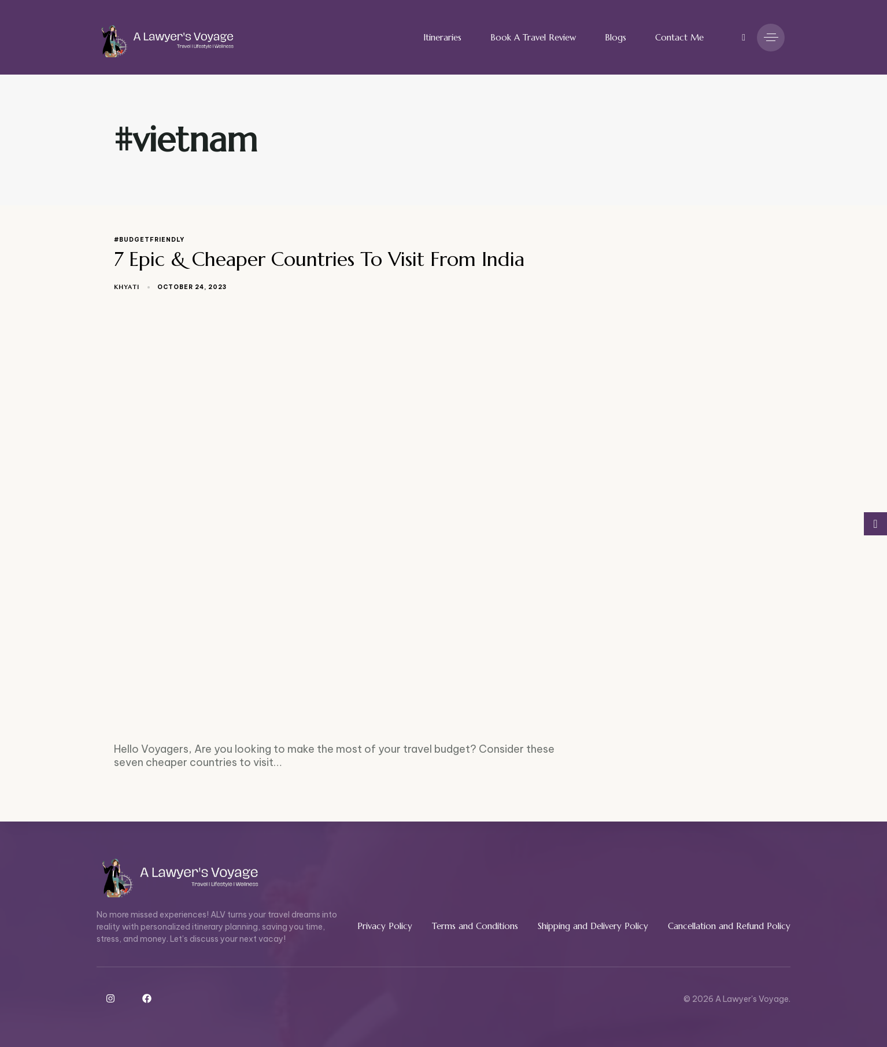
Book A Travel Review (533, 37)
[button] (740, 37)
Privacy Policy (384, 925)
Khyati (126, 287)
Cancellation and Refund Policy (729, 925)
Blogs (615, 37)
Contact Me (679, 37)
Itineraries (442, 37)
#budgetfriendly (149, 239)
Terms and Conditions (475, 925)
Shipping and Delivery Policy (593, 925)
